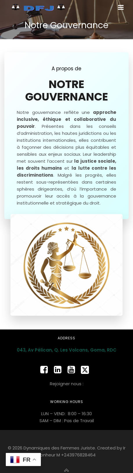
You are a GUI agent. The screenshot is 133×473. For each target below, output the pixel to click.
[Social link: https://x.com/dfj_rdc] (87, 370)
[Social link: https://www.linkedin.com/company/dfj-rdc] (60, 370)
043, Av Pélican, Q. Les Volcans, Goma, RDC (66, 350)
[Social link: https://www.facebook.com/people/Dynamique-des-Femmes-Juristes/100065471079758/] (46, 370)
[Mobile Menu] (120, 7)
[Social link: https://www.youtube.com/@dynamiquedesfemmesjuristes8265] (73, 370)
